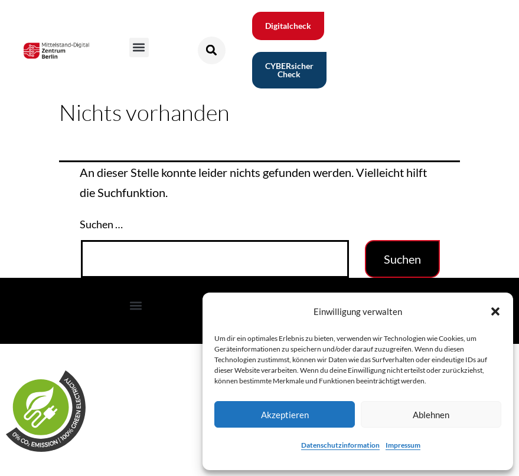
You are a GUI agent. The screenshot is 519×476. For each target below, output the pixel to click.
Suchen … (101, 224)
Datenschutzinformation (340, 445)
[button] (495, 311)
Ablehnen (431, 414)
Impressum (403, 445)
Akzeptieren (285, 414)
